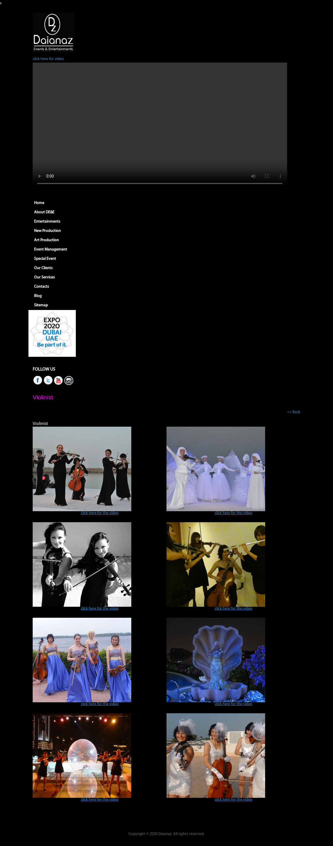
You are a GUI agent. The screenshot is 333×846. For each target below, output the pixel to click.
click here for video (48, 59)
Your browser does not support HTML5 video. (160, 126)
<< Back (293, 412)
